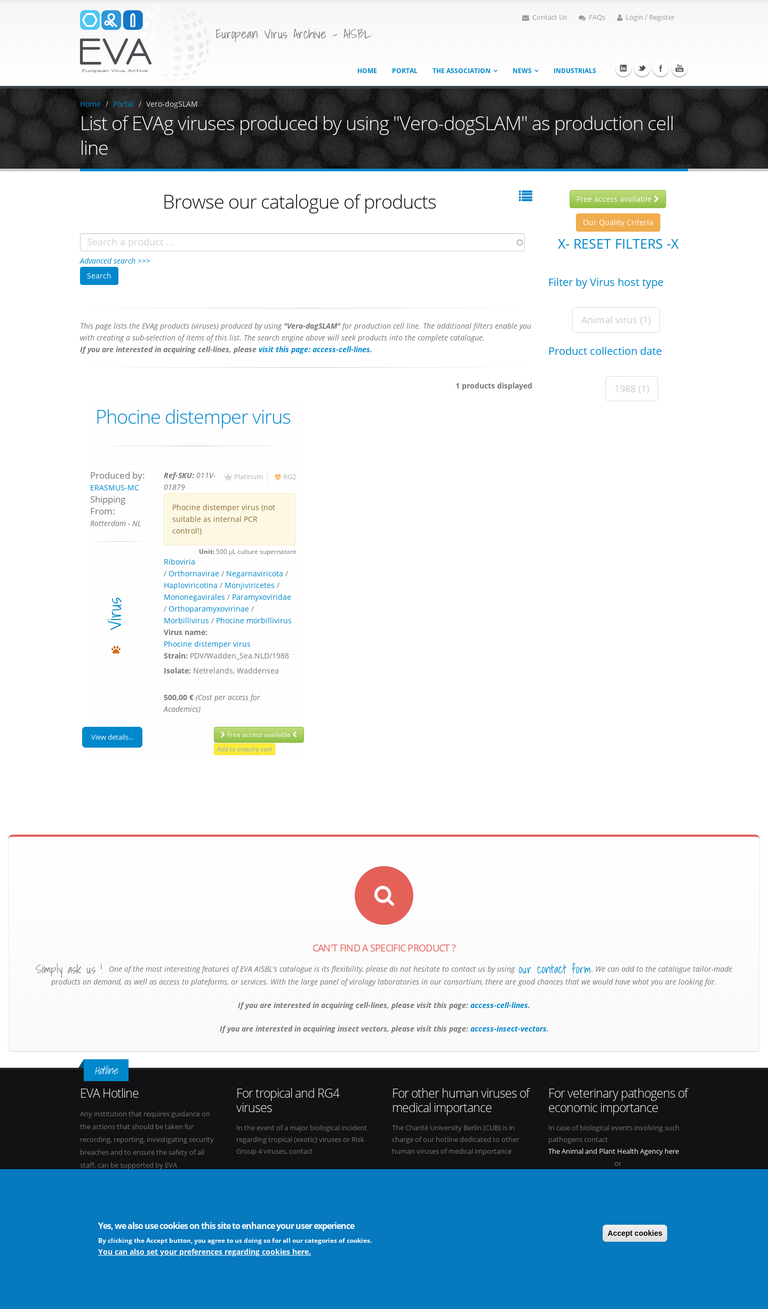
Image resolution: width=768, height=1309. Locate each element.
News (522, 70)
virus (114, 614)
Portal (405, 70)
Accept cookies (634, 1233)
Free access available (259, 735)
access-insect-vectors (507, 1029)
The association (462, 70)
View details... (112, 737)
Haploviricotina (191, 585)
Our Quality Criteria (618, 222)
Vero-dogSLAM (172, 104)
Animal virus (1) (616, 319)
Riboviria (179, 562)
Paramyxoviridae (261, 597)
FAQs (592, 17)
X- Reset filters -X (618, 243)
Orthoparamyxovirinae (209, 609)
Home (367, 70)
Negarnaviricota (254, 573)
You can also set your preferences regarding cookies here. (204, 1252)
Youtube (679, 68)
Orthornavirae (194, 573)
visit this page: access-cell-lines (314, 349)
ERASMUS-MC (114, 487)
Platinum (248, 476)
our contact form (555, 969)
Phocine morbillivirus (254, 620)
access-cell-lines (498, 1005)
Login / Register (646, 17)
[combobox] (302, 242)
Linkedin (623, 68)
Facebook (661, 68)
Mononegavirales (194, 597)
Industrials (575, 70)
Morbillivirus (186, 620)
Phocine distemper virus (193, 416)
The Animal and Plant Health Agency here (613, 1151)
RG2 (289, 476)
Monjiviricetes (250, 585)
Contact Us (544, 17)
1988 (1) (631, 388)
